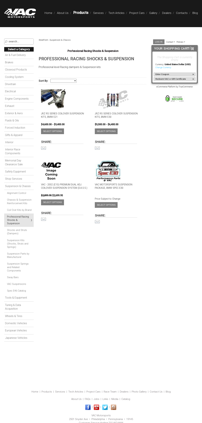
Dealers (166, 13)
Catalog (125, 399)
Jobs (96, 399)
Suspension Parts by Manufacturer (18, 255)
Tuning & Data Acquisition (13, 306)
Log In (158, 42)
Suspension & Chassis (18, 186)
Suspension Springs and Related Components (18, 267)
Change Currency (163, 67)
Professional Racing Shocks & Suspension (18, 220)
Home (48, 13)
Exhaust (9, 106)
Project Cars (137, 13)
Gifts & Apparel (13, 135)
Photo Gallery (139, 391)
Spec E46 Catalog (16, 290)
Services (98, 13)
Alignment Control (16, 193)
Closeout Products (16, 69)
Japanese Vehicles (16, 337)
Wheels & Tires (13, 316)
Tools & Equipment (16, 297)
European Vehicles (16, 330)
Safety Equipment (15, 171)
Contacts (182, 13)
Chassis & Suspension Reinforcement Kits (19, 201)
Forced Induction (15, 127)
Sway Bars (13, 277)
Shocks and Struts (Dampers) (17, 232)
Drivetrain (10, 84)
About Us (63, 13)
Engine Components (17, 98)
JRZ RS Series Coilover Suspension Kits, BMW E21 (62, 115)
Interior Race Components (12, 151)
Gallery (153, 13)
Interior (9, 142)
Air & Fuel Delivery (15, 55)
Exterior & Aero (14, 113)
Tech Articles (116, 13)
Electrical (10, 91)
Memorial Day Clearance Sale (14, 162)
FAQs (87, 399)
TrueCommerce (186, 86)
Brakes (9, 62)
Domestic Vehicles (16, 323)
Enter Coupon (162, 74)
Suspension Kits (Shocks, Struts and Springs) (17, 244)
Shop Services (13, 178)
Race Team (110, 391)
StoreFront (43, 40)
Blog (195, 13)
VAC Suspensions (16, 284)
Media (114, 399)
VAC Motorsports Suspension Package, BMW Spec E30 (113, 186)
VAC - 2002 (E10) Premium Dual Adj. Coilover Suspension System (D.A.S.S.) (64, 186)
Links (105, 399)
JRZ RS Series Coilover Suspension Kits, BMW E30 (116, 115)
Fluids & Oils (12, 120)
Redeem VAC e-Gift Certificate (170, 79)
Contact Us (156, 391)
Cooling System (14, 77)
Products (80, 13)
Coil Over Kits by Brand (19, 210)
